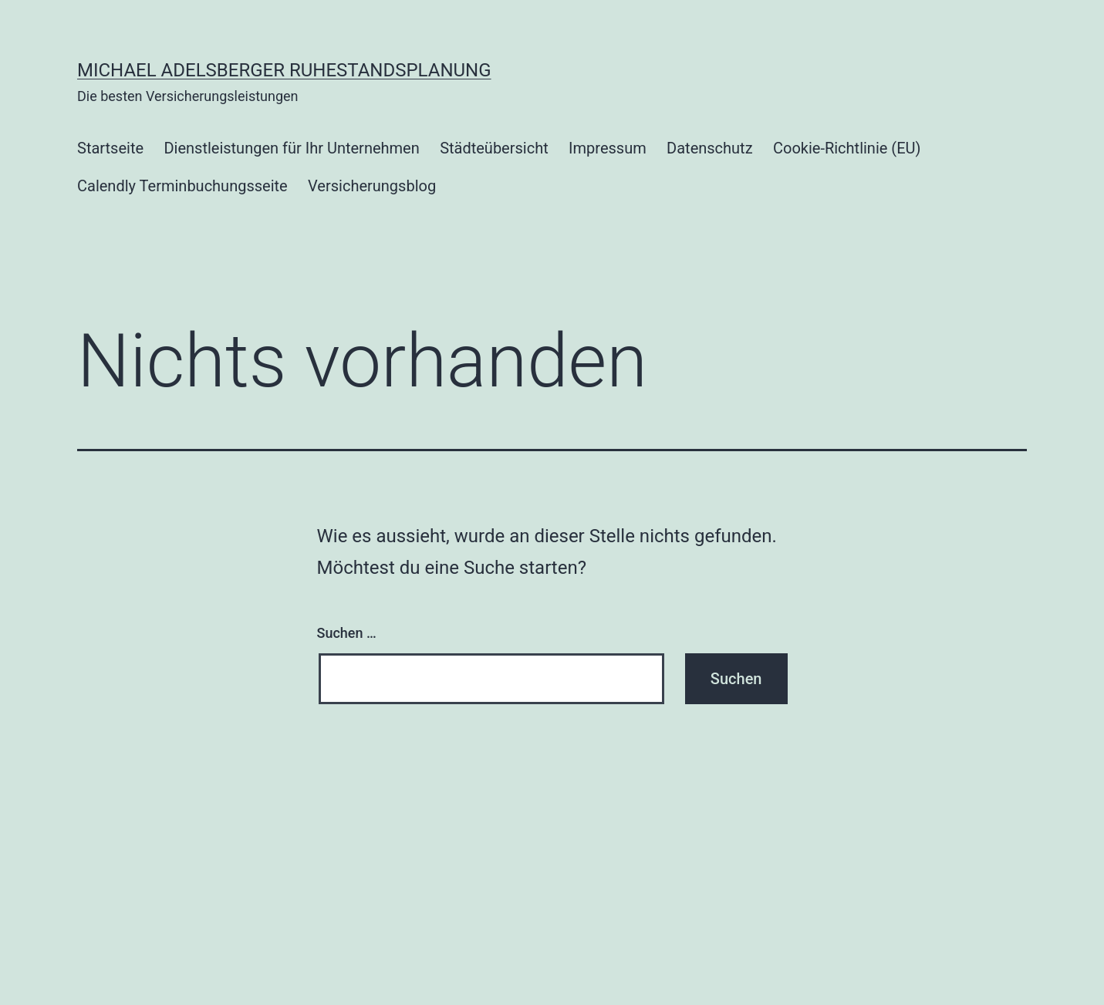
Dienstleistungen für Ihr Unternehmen (291, 148)
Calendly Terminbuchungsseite (182, 186)
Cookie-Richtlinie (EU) (847, 148)
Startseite (110, 148)
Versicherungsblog (372, 186)
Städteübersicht (494, 148)
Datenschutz (710, 148)
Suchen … (346, 633)
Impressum (608, 148)
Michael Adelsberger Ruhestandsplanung (284, 70)
